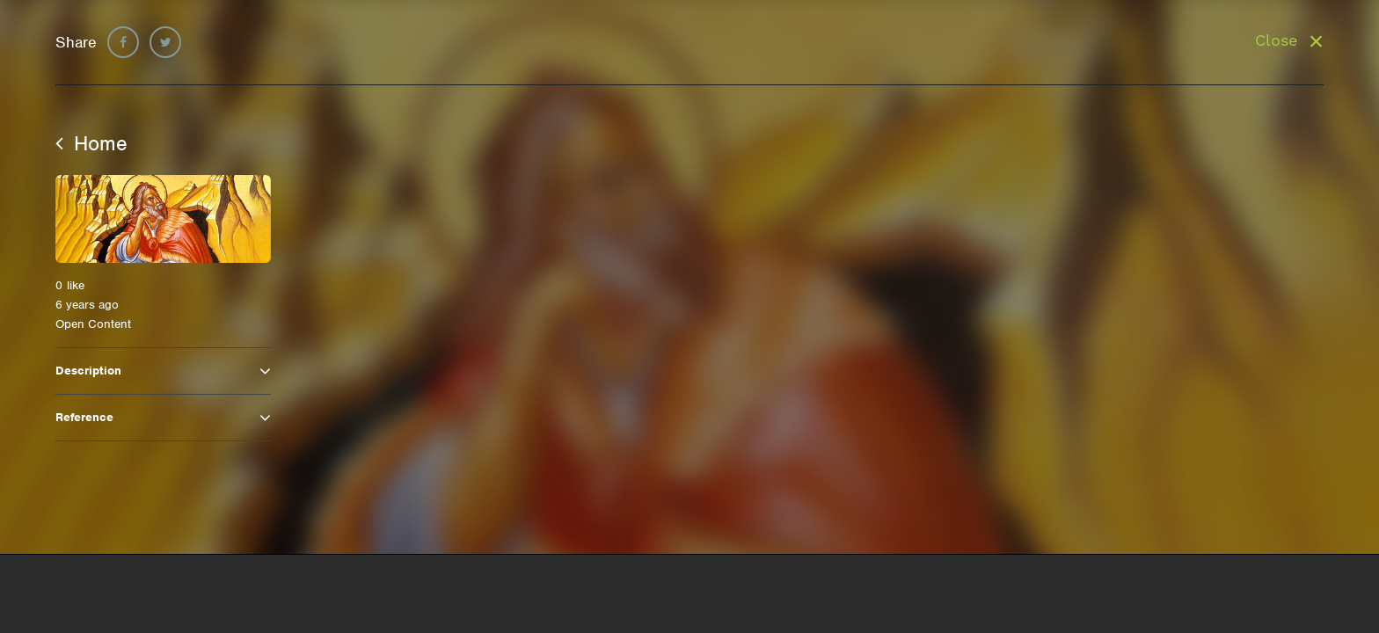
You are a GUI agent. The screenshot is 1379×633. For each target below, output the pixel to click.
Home (91, 143)
